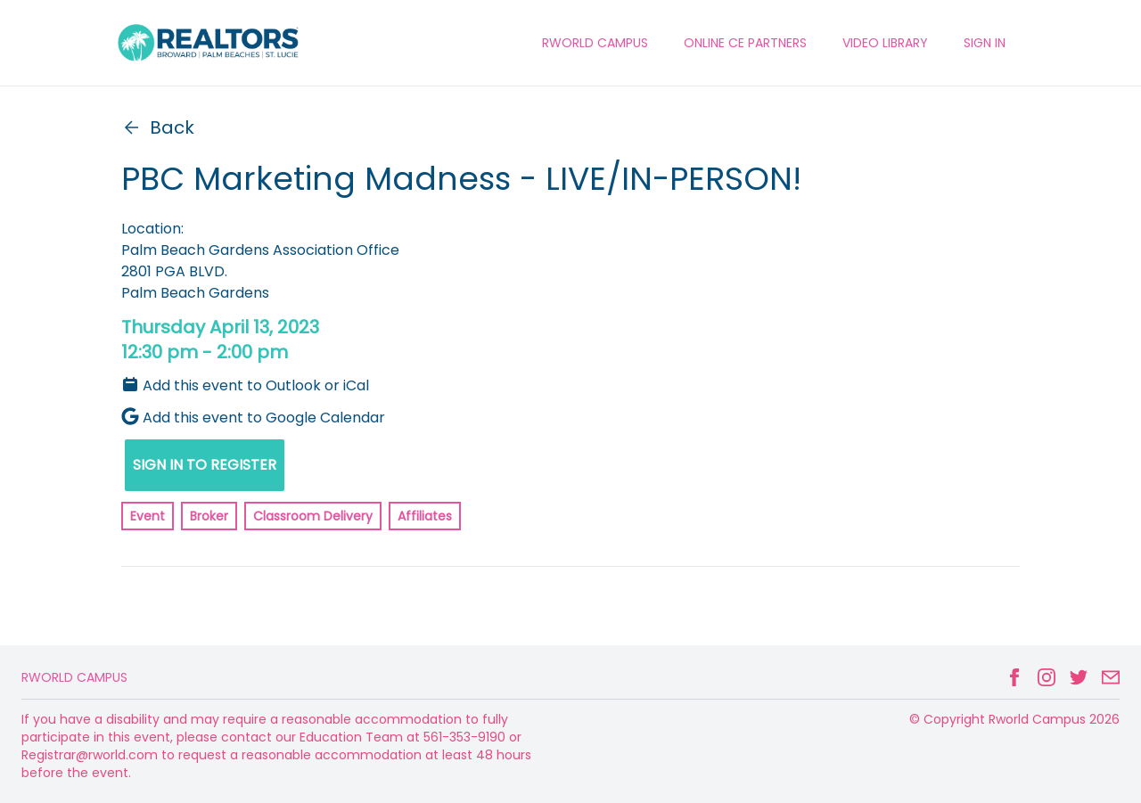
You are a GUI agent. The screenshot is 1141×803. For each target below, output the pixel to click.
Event (147, 516)
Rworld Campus (74, 677)
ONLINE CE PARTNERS (745, 43)
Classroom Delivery (313, 516)
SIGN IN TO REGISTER (204, 465)
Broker (209, 516)
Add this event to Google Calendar (253, 417)
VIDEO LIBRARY (885, 43)
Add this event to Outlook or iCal (245, 385)
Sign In (985, 43)
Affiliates (425, 516)
